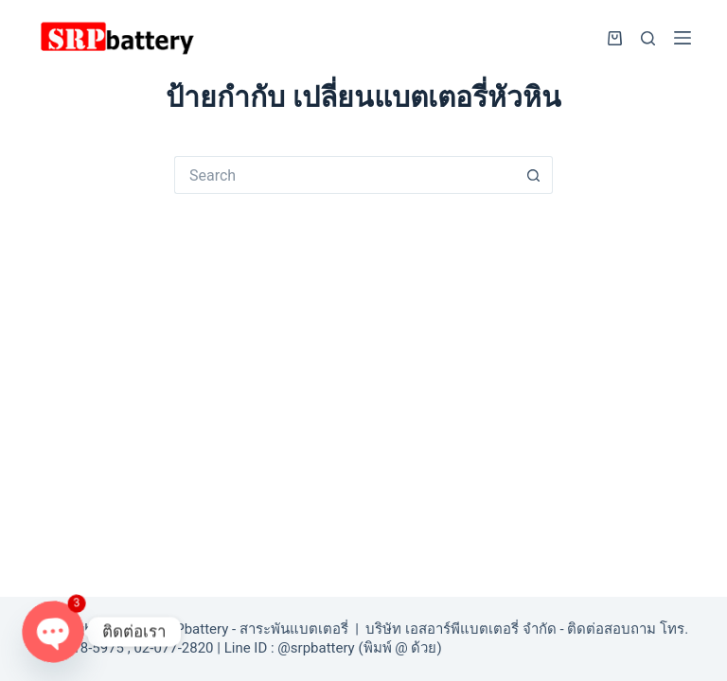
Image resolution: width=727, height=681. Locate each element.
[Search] (648, 38)
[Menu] (682, 37)
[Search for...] (344, 175)
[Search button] (534, 175)
